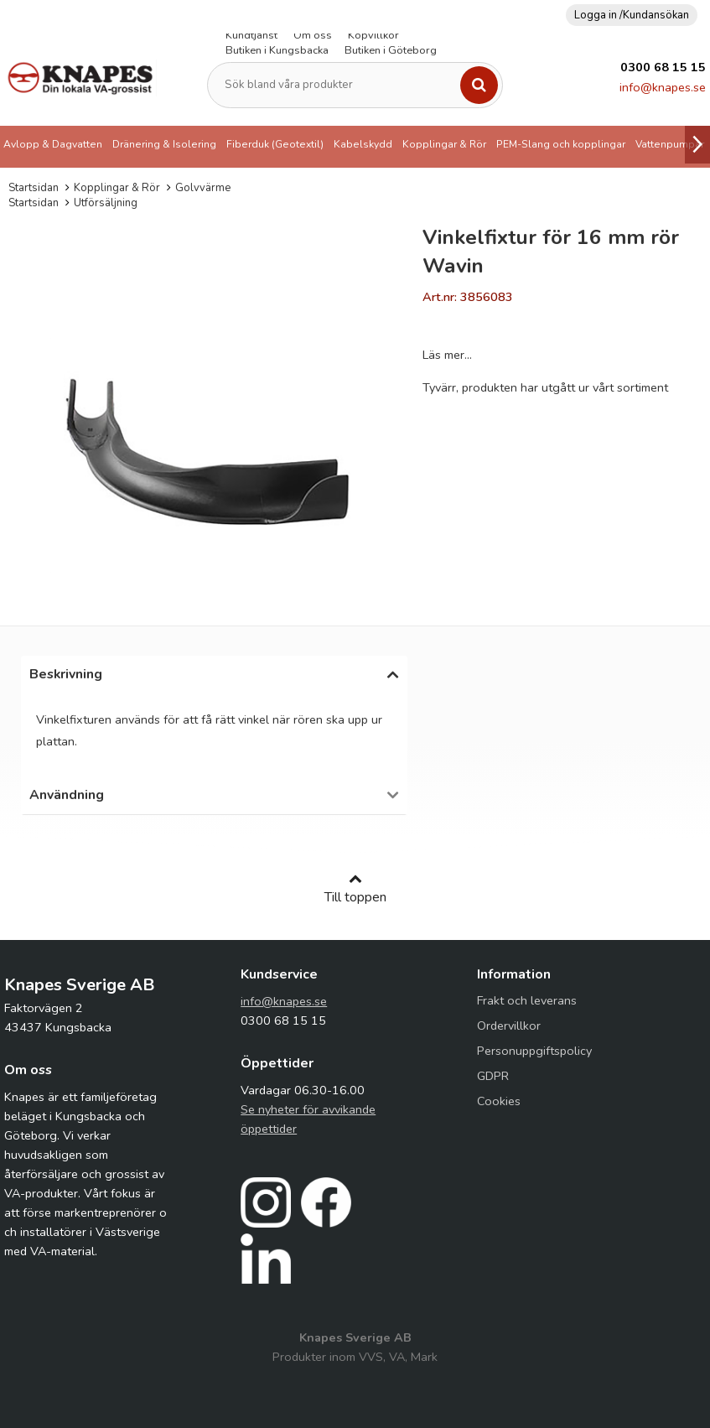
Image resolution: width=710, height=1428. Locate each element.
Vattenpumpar (669, 144)
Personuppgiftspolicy (534, 1050)
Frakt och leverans (527, 1000)
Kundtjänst (251, 35)
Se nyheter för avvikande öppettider (308, 1119)
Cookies (499, 1101)
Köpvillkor (373, 35)
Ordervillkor (509, 1025)
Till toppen (355, 888)
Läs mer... (447, 354)
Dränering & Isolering (164, 144)
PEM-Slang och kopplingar (560, 144)
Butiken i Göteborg (391, 50)
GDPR (493, 1075)
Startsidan (33, 187)
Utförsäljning (105, 202)
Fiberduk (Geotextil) (275, 144)
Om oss (312, 35)
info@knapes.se (662, 87)
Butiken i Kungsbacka (277, 50)
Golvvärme (203, 187)
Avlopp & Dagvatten (52, 144)
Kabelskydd (363, 144)
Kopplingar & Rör (444, 144)
